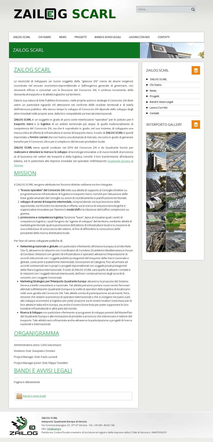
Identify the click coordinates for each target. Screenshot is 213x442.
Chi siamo (156, 85)
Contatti (154, 113)
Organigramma (36, 333)
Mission (25, 173)
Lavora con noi (159, 107)
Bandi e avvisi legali (43, 370)
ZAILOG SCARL (32, 69)
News (153, 90)
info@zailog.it (54, 428)
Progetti (154, 96)
